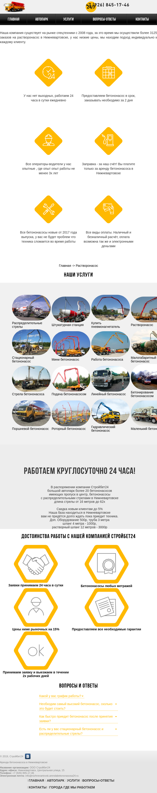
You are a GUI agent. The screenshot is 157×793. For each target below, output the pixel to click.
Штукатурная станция (71, 323)
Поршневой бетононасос (31, 427)
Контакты (142, 19)
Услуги (68, 19)
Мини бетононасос (71, 357)
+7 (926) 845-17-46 (107, 4)
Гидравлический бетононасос (110, 426)
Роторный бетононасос (71, 427)
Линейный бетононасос (110, 392)
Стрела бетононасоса (31, 392)
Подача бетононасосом (71, 392)
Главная (13, 19)
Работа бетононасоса (110, 357)
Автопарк (41, 19)
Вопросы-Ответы (104, 19)
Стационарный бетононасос (31, 357)
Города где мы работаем (72, 787)
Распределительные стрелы (31, 323)
